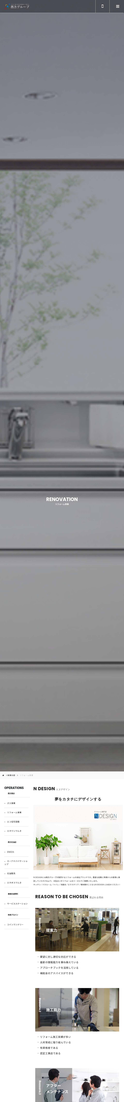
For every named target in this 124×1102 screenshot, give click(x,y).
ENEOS (10, 851)
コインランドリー (15, 924)
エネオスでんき (14, 882)
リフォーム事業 (26, 775)
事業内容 (11, 775)
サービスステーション (17, 903)
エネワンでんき (14, 830)
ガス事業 (11, 803)
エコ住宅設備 (13, 821)
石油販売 (11, 873)
